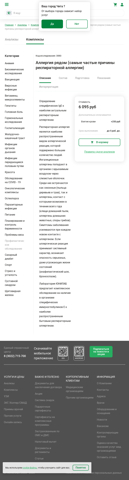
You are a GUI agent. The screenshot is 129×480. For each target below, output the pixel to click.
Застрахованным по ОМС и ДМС (47, 433)
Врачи (100, 402)
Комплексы (37, 25)
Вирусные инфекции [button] (11, 87)
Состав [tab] (63, 78)
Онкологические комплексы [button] (15, 190)
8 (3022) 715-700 (15, 356)
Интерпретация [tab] (48, 86)
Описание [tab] (45, 78)
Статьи (39, 458)
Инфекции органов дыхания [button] (11, 148)
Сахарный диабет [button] (11, 256)
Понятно (81, 467)
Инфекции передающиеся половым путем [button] (14, 162)
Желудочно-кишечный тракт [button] (15, 136)
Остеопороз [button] (12, 198)
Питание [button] (10, 214)
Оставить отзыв (106, 457)
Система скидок (44, 400)
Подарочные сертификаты (43, 408)
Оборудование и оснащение (107, 411)
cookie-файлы (30, 467)
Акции (38, 393)
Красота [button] (10, 172)
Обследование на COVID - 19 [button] (13, 180)
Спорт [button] (8, 264)
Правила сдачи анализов (99, 151)
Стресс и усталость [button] (11, 272)
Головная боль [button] (14, 111)
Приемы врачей (13, 409)
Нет (77, 23)
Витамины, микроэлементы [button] (15, 97)
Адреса (101, 396)
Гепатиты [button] (10, 105)
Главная (9, 25)
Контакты (103, 389)
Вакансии (102, 426)
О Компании (104, 383)
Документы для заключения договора (48, 385)
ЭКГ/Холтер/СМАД (15, 402)
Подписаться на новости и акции (101, 351)
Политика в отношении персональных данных (94, 472)
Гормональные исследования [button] (14, 120)
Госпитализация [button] (15, 128)
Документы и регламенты (43, 450)
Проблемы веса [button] (14, 234)
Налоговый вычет (46, 441)
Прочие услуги (12, 415)
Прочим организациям (79, 397)
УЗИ (6, 396)
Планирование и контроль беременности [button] (15, 224)
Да (52, 23)
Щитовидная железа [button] (13, 293)
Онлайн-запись (13, 422)
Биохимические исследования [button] (14, 71)
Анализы (22, 25)
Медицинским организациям (74, 389)
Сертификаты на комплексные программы (45, 421)
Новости (102, 419)
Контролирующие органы (107, 434)
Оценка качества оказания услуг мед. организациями (109, 446)
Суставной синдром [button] (11, 283)
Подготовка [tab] (82, 78)
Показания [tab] (103, 78)
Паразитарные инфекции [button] (14, 206)
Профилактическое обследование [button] (14, 244)
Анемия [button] (9, 63)
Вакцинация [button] (12, 79)
